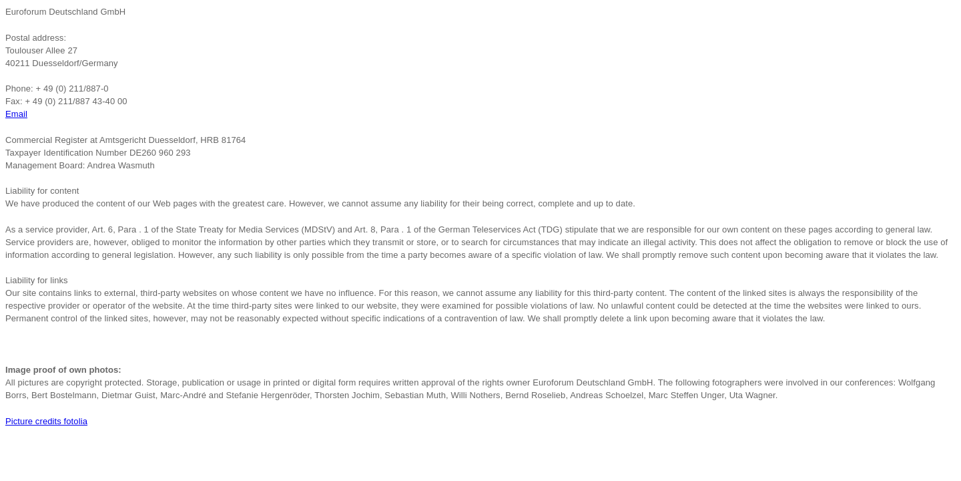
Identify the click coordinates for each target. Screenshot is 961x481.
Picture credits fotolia (46, 421)
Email (16, 114)
